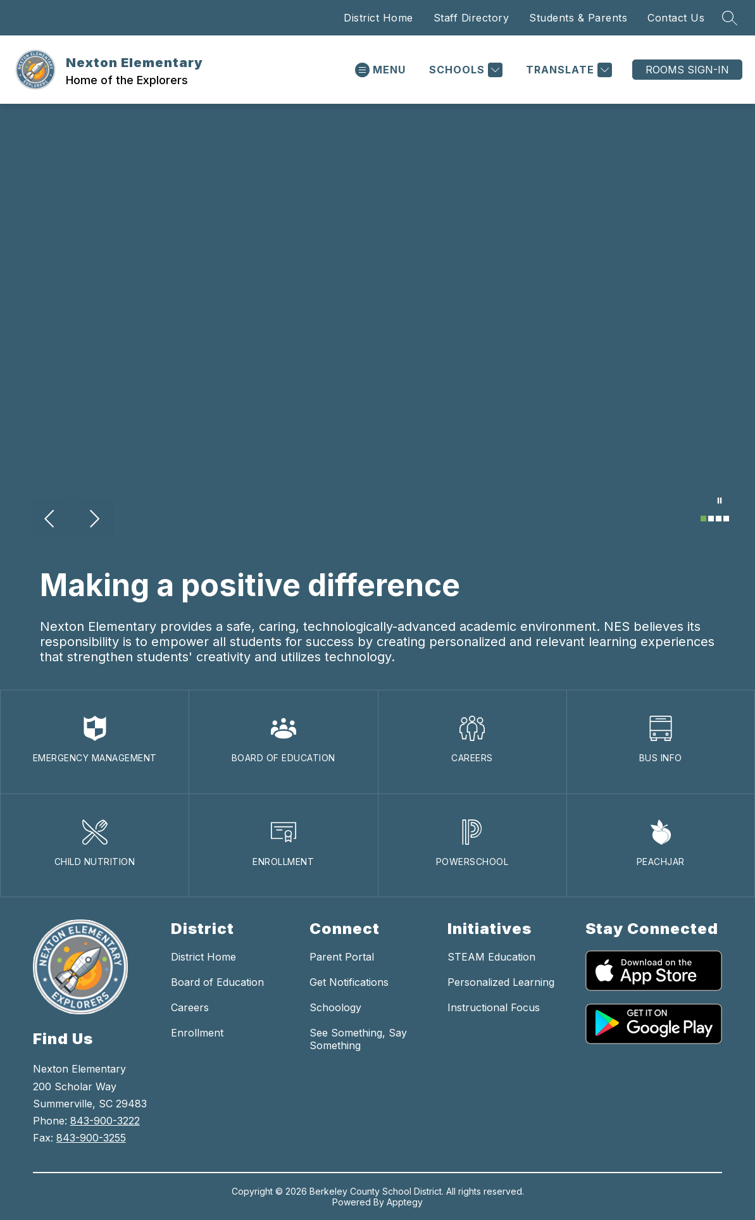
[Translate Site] (567, 70)
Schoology (335, 1007)
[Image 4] (726, 518)
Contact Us (675, 17)
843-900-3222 (105, 1120)
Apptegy (405, 1202)
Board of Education (217, 982)
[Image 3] (718, 518)
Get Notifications (349, 982)
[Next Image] (93, 520)
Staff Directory (471, 17)
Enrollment (197, 1032)
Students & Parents (578, 17)
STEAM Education (491, 956)
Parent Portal (341, 956)
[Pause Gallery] (719, 501)
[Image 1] (703, 518)
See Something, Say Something (358, 1039)
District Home (378, 17)
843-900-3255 (91, 1137)
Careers (190, 1007)
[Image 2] (711, 518)
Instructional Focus (493, 1007)
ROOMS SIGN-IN (687, 69)
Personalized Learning (500, 982)
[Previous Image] (50, 520)
